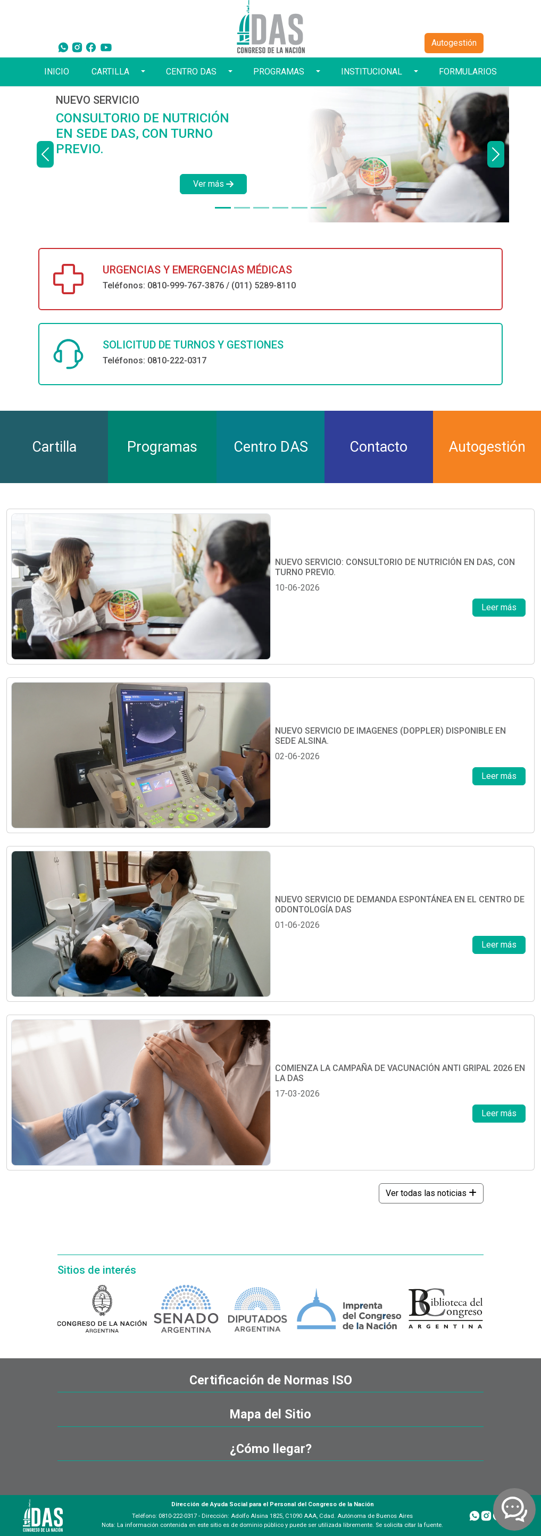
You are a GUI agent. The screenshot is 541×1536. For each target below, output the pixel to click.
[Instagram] (77, 46)
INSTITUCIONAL (371, 72)
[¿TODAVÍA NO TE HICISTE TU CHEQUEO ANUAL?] (299, 208)
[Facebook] (91, 46)
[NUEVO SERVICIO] (223, 208)
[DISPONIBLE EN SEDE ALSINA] (242, 208)
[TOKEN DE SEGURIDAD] (319, 208)
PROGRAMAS (278, 72)
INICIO (56, 72)
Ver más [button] (213, 184)
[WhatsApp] (63, 46)
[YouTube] (106, 46)
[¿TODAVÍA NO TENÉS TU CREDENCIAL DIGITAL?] (280, 208)
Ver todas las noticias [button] (431, 1193)
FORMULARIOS (468, 72)
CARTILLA (110, 72)
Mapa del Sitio (270, 1414)
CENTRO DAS (191, 72)
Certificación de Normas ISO (270, 1380)
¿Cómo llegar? (271, 1448)
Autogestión (454, 43)
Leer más (499, 607)
